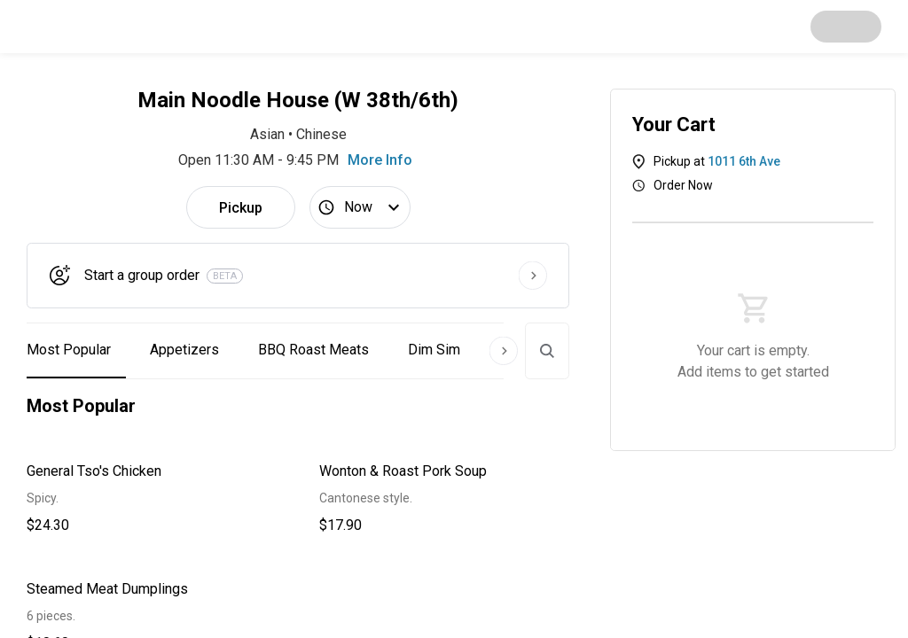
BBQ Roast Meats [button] (313, 349)
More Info (380, 160)
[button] (151, 498)
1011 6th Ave (744, 161)
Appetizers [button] (184, 349)
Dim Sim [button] (434, 349)
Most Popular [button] (69, 349)
